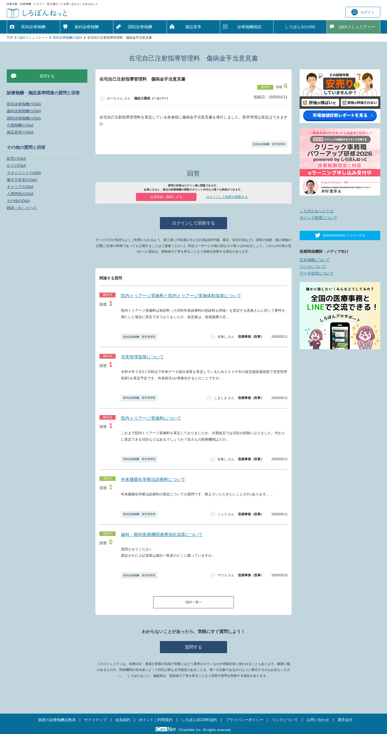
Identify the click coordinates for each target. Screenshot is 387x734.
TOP (10, 37)
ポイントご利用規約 (156, 720)
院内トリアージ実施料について (151, 418)
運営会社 (345, 720)
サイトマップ (95, 720)
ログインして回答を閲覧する (227, 197)
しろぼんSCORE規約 (199, 720)
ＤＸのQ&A (16, 165)
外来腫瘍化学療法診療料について (153, 479)
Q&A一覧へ (193, 602)
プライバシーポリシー (244, 720)
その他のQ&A (18, 201)
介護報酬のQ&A (20, 125)
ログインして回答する (193, 223)
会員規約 (122, 720)
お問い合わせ (318, 720)
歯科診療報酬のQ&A (24, 111)
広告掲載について (315, 260)
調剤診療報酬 (140, 26)
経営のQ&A (16, 158)
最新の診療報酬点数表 (57, 720)
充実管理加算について (142, 357)
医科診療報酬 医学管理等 (269, 144)
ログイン (363, 12)
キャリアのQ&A (20, 187)
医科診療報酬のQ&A (67, 37)
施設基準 (193, 26)
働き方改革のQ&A (22, 180)
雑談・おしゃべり (22, 208)
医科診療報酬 (33, 26)
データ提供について (317, 273)
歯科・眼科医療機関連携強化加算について (162, 534)
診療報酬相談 (249, 26)
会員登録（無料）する (166, 197)
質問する (193, 647)
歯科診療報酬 (86, 26)
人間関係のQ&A (20, 194)
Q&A (357, 27)
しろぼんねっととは (317, 211)
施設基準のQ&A (20, 132)
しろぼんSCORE (300, 26)
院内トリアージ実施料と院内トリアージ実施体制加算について (181, 295)
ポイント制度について (318, 217)
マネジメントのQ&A (24, 173)
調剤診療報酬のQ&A (24, 118)
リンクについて (313, 266)
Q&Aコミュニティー (33, 37)
